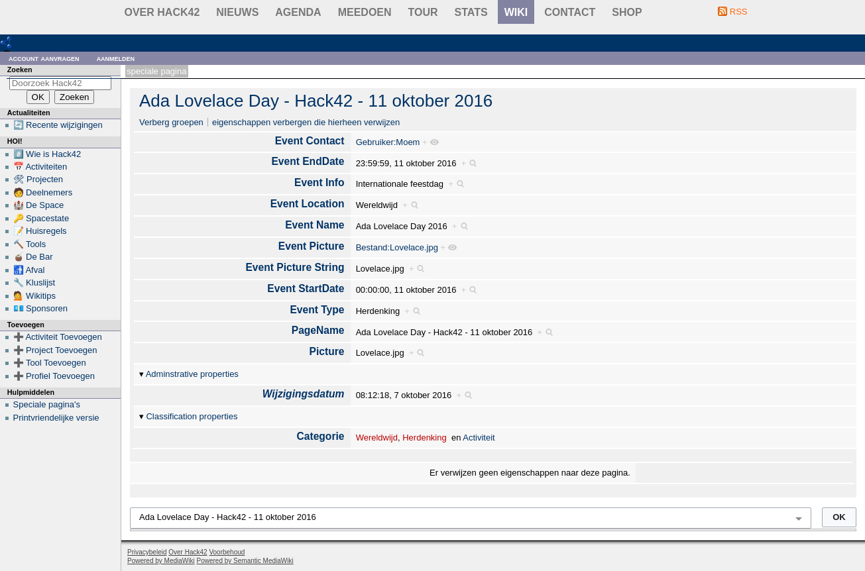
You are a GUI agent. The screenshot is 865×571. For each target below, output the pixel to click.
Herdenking (424, 437)
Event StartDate (305, 288)
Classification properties (191, 416)
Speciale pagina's (47, 404)
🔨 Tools (29, 244)
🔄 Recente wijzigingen (58, 125)
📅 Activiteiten (40, 167)
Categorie (321, 436)
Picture (327, 351)
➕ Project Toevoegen (55, 350)
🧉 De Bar (33, 257)
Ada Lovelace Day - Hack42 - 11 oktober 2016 (315, 101)
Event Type (317, 309)
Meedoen (365, 12)
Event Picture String (294, 267)
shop (627, 12)
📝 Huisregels (40, 231)
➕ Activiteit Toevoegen (57, 337)
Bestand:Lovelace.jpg (397, 247)
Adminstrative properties (192, 374)
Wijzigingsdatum (303, 393)
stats (471, 12)
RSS (739, 12)
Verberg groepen (171, 122)
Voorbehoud (227, 552)
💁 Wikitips (34, 296)
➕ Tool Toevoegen (49, 363)
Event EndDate (307, 161)
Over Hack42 (162, 12)
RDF (27, 42)
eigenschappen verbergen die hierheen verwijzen (306, 122)
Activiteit (478, 437)
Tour (423, 12)
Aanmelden (116, 58)
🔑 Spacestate (41, 218)
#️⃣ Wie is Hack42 (47, 154)
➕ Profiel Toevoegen (54, 376)
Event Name (314, 225)
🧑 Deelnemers (43, 192)
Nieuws (237, 12)
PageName (318, 330)
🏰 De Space (38, 205)
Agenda (298, 12)
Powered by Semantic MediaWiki (245, 560)
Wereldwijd (377, 437)
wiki (516, 12)
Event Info (319, 182)
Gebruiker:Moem (388, 142)
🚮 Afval (29, 270)
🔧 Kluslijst (34, 282)
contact (569, 12)
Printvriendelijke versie (56, 418)
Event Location (307, 203)
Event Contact (310, 140)
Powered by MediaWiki (161, 560)
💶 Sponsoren (40, 308)
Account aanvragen (44, 58)
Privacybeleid (146, 552)
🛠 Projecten (38, 179)
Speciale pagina (156, 71)
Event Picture (311, 246)
